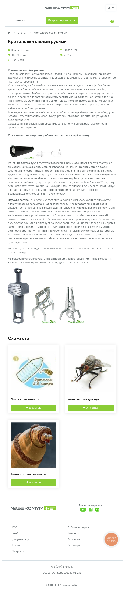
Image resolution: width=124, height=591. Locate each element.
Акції (15, 533)
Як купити (18, 551)
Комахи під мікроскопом (28, 474)
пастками (60, 259)
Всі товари (74, 545)
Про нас (17, 545)
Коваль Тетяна (20, 50)
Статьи (22, 32)
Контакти (73, 533)
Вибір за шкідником (59, 20)
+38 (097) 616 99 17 (62, 566)
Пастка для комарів (25, 399)
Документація (21, 539)
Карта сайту (75, 539)
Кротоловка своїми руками (50, 32)
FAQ (14, 527)
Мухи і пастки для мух (83, 399)
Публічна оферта (78, 527)
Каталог (20, 20)
